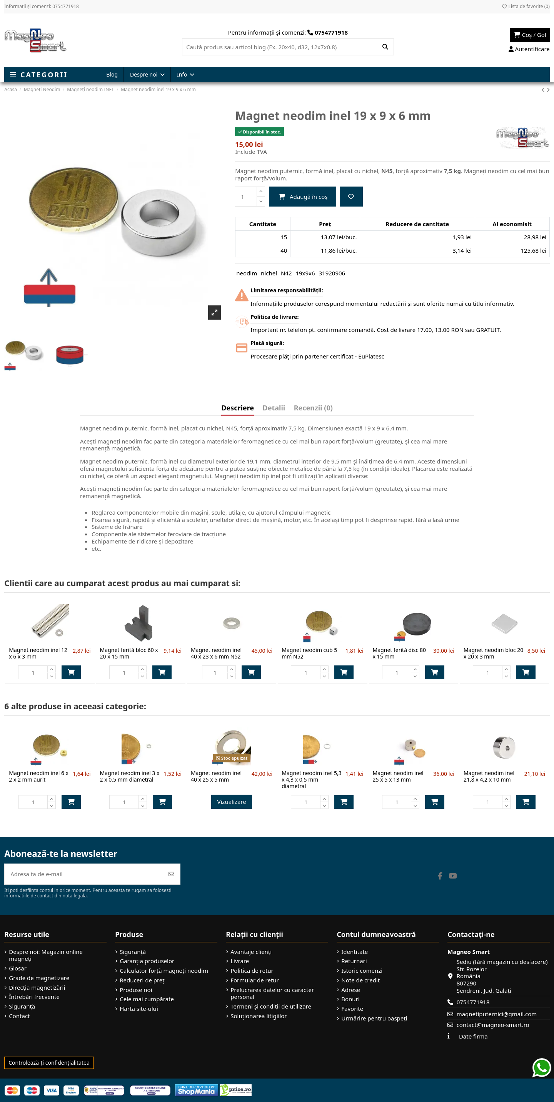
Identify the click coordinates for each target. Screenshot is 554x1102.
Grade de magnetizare (39, 978)
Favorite (352, 1008)
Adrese (350, 990)
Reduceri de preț (142, 980)
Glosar (18, 968)
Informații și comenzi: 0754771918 (41, 6)
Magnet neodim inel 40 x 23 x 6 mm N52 (216, 653)
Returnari (354, 961)
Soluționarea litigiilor (258, 1016)
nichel (269, 273)
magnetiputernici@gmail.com (497, 1014)
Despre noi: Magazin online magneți (46, 955)
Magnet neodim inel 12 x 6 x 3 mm (38, 653)
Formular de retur (254, 980)
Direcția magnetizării (37, 987)
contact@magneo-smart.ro (493, 1025)
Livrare (239, 961)
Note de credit (360, 980)
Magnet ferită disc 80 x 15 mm (399, 653)
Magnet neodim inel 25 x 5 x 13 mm (398, 776)
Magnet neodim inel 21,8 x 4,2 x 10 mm (489, 776)
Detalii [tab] (274, 408)
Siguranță (22, 1006)
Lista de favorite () (525, 6)
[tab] (313, 409)
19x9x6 (305, 273)
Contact (19, 1016)
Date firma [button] (473, 1036)
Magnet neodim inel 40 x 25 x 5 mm (216, 776)
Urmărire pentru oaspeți (374, 1018)
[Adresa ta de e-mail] (84, 874)
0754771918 (473, 1002)
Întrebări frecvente (34, 996)
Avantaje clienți (251, 951)
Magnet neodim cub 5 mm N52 (309, 653)
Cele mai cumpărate (147, 999)
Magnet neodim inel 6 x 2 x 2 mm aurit (38, 776)
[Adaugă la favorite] (351, 197)
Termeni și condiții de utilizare (270, 1006)
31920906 (332, 273)
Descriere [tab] (237, 408)
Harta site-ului (139, 1008)
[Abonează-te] (171, 874)
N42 (286, 273)
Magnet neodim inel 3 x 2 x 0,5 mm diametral (130, 776)
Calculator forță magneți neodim (164, 970)
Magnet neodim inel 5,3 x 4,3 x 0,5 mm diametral (312, 779)
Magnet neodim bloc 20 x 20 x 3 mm (493, 653)
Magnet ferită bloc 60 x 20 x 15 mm (129, 653)
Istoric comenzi (361, 970)
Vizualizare (231, 801)
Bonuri (350, 999)
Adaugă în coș (303, 196)
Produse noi (136, 990)
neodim (246, 273)
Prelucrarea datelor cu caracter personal (272, 993)
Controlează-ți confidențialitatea (49, 1062)
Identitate (354, 951)
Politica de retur (252, 970)
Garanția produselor (147, 961)
